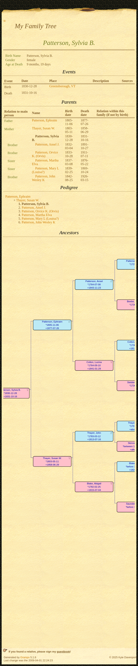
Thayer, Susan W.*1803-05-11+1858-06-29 (52, 461)
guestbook (63, 651)
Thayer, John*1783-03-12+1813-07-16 (94, 436)
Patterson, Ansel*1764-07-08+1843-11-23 (94, 284)
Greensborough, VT (62, 86)
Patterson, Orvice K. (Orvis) (45, 154)
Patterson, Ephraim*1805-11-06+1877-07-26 (52, 325)
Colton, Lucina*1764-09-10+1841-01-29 (94, 365)
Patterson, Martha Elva (37, 215)
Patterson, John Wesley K (43, 178)
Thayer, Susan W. (43, 128)
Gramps (25, 657)
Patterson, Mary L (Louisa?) (40, 218)
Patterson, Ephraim (44, 120)
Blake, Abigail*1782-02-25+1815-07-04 (94, 486)
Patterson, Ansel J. (47, 144)
